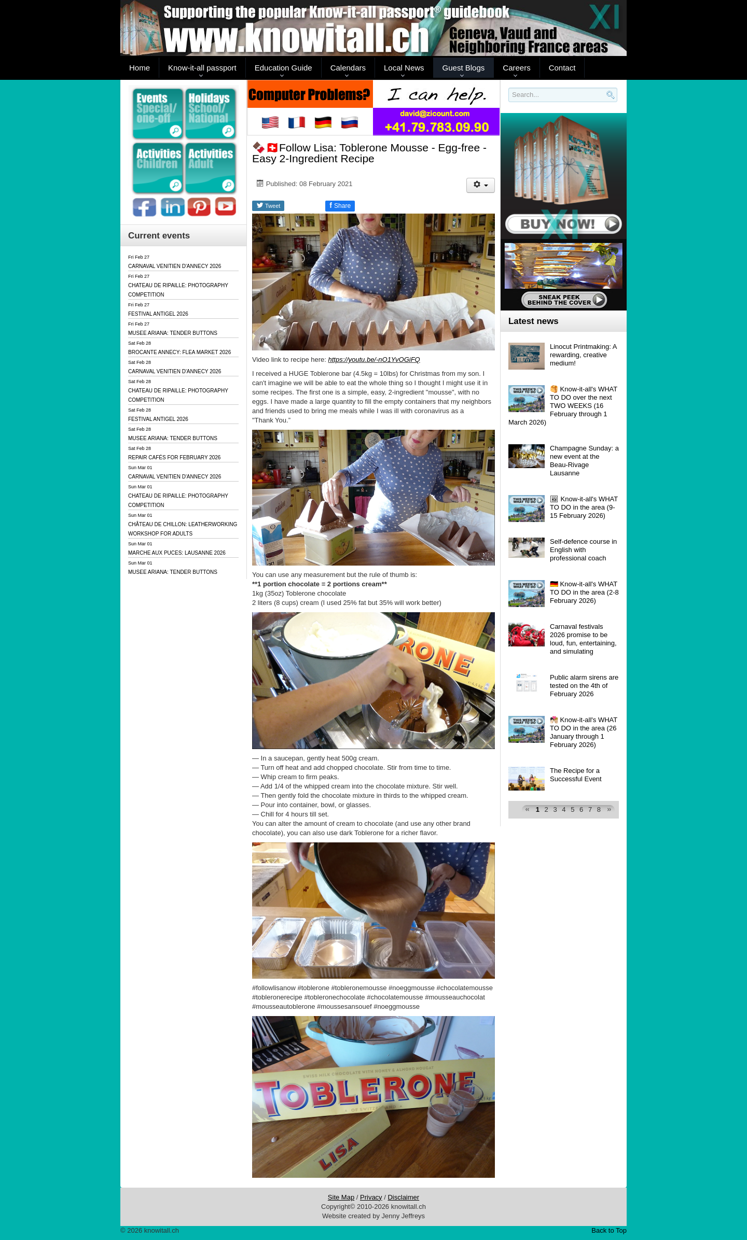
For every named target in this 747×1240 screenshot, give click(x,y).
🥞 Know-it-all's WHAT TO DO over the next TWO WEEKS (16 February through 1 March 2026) (562, 405)
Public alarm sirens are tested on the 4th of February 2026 (584, 685)
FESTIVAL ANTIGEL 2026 (158, 314)
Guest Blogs (463, 67)
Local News (404, 67)
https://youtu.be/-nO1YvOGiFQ (374, 359)
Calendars (348, 67)
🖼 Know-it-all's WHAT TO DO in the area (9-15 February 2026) (584, 507)
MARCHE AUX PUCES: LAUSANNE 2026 (177, 553)
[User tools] (480, 185)
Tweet (268, 205)
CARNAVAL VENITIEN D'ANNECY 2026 (174, 266)
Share (340, 205)
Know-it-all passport (202, 67)
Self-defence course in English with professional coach (583, 550)
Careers (516, 67)
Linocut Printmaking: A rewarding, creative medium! (583, 355)
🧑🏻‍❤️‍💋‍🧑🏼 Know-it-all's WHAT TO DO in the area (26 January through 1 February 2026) (583, 732)
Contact (562, 67)
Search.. (510, 102)
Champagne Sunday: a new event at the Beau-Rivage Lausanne (584, 460)
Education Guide (283, 67)
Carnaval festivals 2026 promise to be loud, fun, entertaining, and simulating (583, 639)
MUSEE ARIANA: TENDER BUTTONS (172, 333)
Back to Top (609, 1230)
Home (139, 67)
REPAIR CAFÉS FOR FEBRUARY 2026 (174, 457)
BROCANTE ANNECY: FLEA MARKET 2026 (179, 352)
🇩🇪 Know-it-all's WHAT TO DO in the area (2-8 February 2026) (584, 592)
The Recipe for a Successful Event (576, 775)
